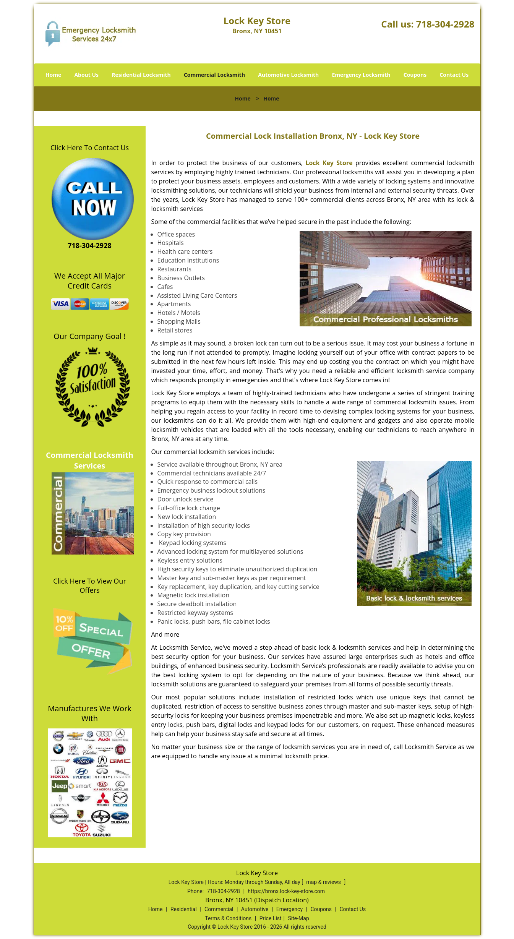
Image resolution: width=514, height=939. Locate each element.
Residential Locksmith (141, 74)
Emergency (289, 909)
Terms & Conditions (228, 918)
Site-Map (298, 918)
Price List (270, 918)
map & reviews (324, 882)
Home (53, 74)
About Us (86, 74)
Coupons (415, 74)
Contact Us (454, 74)
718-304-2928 (445, 24)
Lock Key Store (328, 163)
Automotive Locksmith (288, 74)
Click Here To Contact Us (89, 147)
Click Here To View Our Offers (89, 585)
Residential (183, 909)
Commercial (218, 909)
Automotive (255, 909)
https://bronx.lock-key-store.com (286, 891)
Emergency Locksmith (361, 74)
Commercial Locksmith (214, 74)
